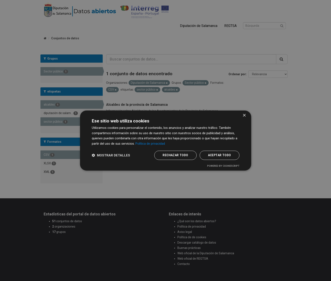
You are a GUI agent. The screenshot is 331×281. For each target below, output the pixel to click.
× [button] (244, 115)
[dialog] (165, 140)
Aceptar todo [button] (219, 155)
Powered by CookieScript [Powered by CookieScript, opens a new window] (223, 166)
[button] (111, 155)
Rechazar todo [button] (174, 155)
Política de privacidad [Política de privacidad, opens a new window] (150, 144)
